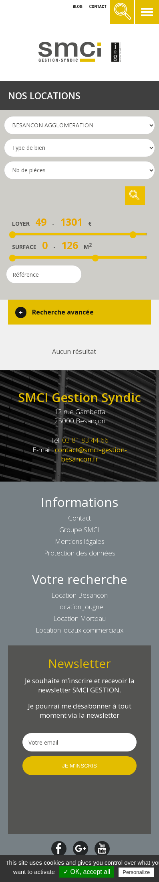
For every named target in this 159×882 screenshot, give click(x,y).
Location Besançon (79, 595)
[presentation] (79, 803)
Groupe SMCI (79, 529)
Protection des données (79, 552)
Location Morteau (79, 618)
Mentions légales (80, 541)
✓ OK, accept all (86, 871)
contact (98, 6)
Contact (79, 518)
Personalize (136, 872)
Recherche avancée (63, 312)
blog (77, 6)
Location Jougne (79, 606)
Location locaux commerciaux (79, 630)
